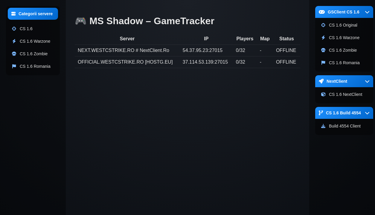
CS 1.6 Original (339, 25)
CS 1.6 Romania (31, 66)
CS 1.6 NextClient (341, 94)
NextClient (344, 81)
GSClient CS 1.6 (344, 12)
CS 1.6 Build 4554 (344, 112)
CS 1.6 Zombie (29, 53)
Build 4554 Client (341, 126)
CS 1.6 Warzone (30, 41)
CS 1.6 (22, 28)
